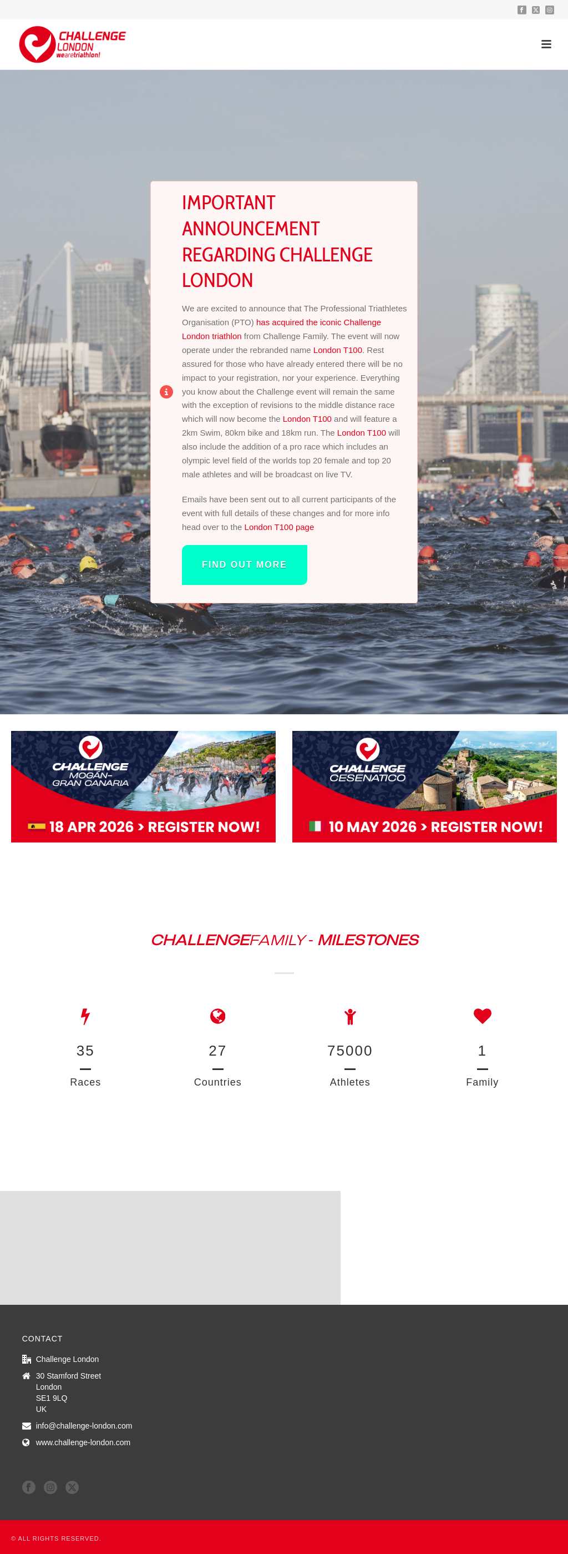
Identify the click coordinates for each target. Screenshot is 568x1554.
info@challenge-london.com (84, 1425)
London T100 (337, 350)
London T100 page (280, 527)
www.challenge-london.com (83, 1442)
